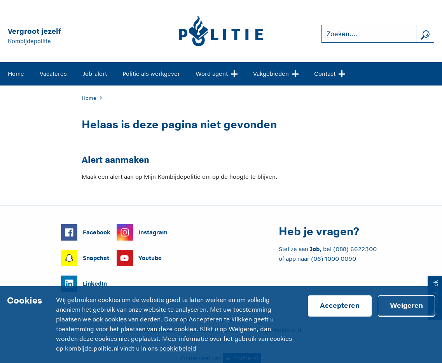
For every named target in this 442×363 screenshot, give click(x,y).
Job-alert (94, 73)
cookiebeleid (177, 349)
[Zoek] (425, 34)
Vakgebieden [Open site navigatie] (276, 73)
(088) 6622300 (355, 249)
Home (16, 73)
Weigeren (406, 305)
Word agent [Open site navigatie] (217, 73)
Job (315, 249)
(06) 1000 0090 (333, 258)
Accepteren (340, 305)
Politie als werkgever (151, 73)
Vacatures (53, 73)
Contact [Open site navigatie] (329, 73)
